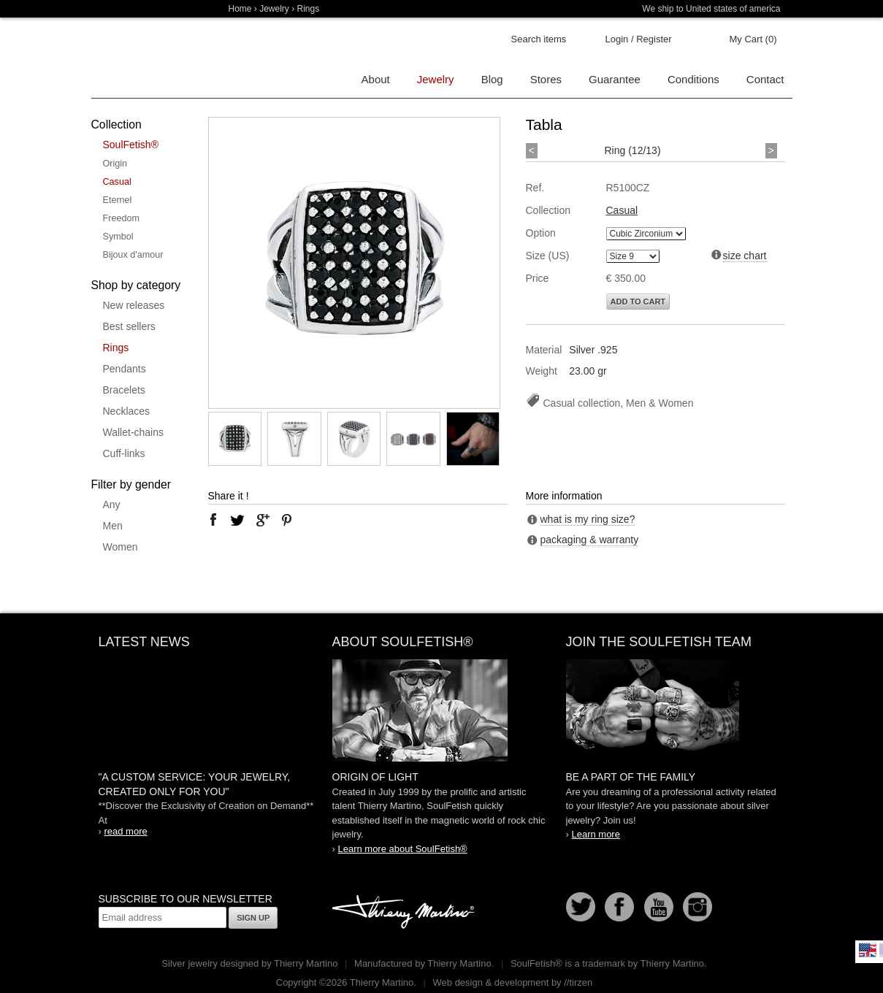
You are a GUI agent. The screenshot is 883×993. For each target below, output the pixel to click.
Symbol (118, 236)
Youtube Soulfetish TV (658, 906)
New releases (134, 305)
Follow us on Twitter (580, 906)
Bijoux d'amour (133, 255)
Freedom (121, 218)
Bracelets (124, 390)
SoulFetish (441, 710)
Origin (115, 163)
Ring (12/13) (633, 150)
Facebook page (619, 906)
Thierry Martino (405, 912)
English (867, 950)
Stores (546, 79)
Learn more (595, 834)
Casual (117, 182)
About (376, 79)
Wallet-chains (133, 432)
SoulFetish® (130, 144)
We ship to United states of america (711, 9)
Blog (492, 79)
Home (240, 9)
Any (112, 504)
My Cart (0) (753, 39)
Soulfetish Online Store (142, 58)
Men (113, 526)
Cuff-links (124, 453)
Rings (116, 347)
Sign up (253, 917)
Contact (765, 79)
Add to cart (638, 301)
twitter (237, 520)
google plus (262, 520)
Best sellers (129, 326)
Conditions (693, 79)
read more (125, 831)
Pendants (124, 369)
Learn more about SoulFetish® (402, 848)
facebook (213, 520)
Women (120, 547)
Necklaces (126, 411)
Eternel (117, 200)
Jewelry (274, 9)
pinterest (287, 520)
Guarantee (615, 79)
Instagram (697, 906)
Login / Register (638, 39)
